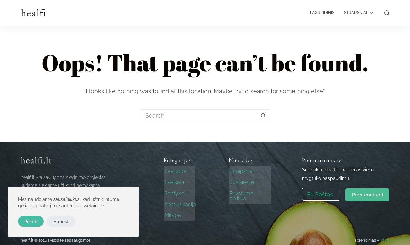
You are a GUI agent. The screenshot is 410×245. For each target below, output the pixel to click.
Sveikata (173, 181)
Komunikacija (179, 202)
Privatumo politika (250, 192)
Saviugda (175, 171)
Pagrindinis (322, 12)
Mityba (172, 212)
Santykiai (174, 192)
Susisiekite (241, 181)
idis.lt (384, 237)
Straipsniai (359, 13)
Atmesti (61, 221)
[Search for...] (198, 115)
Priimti (30, 221)
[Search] (386, 13)
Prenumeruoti (367, 194)
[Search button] (263, 115)
